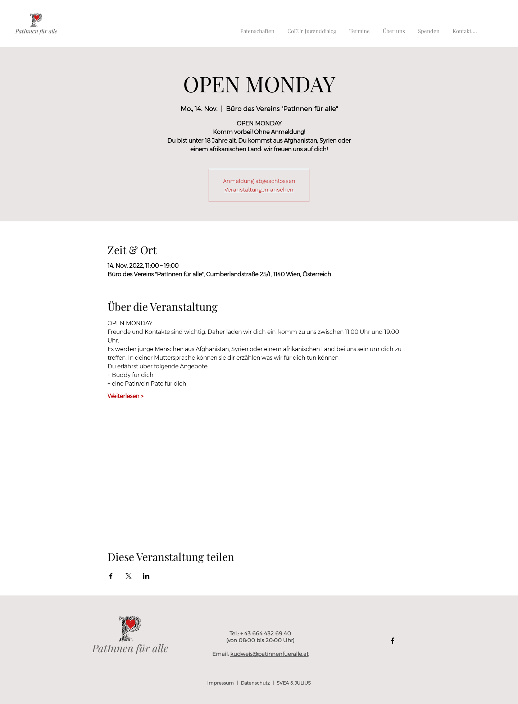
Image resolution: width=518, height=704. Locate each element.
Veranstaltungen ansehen (259, 189)
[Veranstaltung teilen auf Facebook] (111, 576)
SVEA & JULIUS (294, 683)
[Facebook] (392, 640)
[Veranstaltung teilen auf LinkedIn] (146, 576)
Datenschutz (255, 683)
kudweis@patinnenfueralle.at (269, 653)
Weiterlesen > (126, 396)
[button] (464, 27)
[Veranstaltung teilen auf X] (128, 576)
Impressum (220, 683)
